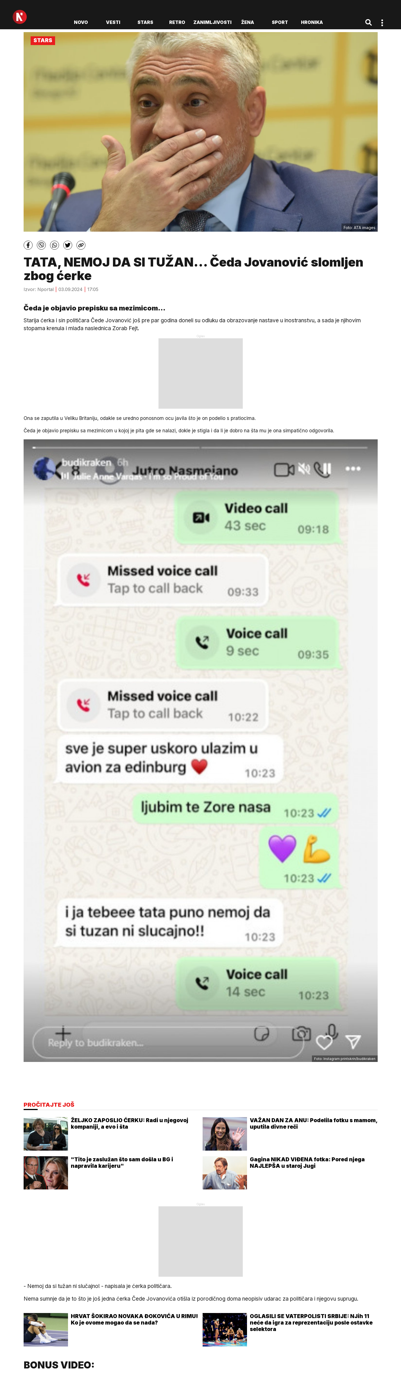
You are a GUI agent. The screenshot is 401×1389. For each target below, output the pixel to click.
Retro (177, 22)
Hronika (312, 22)
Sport (280, 22)
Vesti (113, 22)
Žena (247, 22)
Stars (145, 22)
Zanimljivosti (212, 22)
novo (81, 22)
